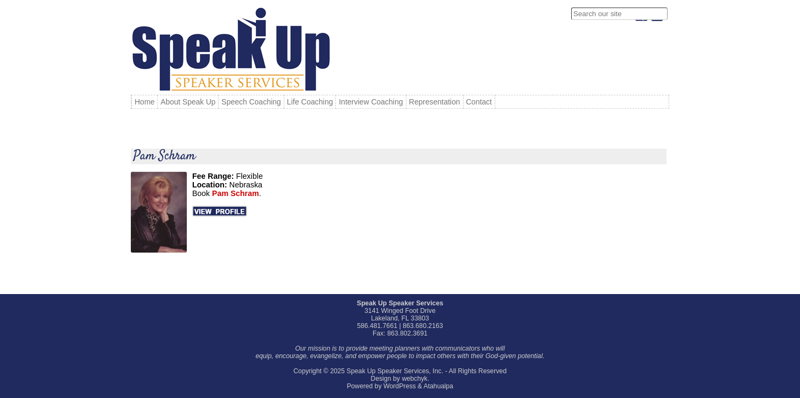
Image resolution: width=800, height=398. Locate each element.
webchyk (414, 378)
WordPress (399, 386)
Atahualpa (438, 386)
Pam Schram (164, 156)
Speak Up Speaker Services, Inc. (395, 371)
